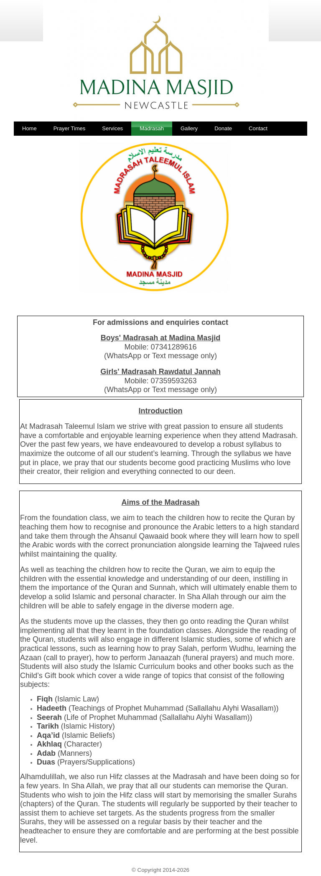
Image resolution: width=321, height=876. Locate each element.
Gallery (189, 128)
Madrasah (152, 128)
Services (112, 128)
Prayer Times (70, 128)
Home (29, 128)
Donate (223, 128)
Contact (258, 128)
